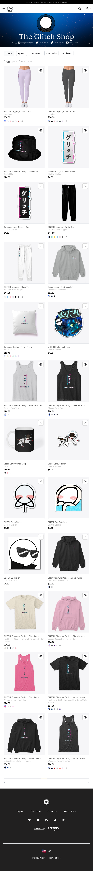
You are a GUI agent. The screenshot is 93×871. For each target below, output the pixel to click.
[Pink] (10, 121)
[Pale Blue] (16, 356)
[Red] (54, 768)
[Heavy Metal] (10, 648)
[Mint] (13, 356)
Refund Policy (70, 811)
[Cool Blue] (52, 709)
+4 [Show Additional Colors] (21, 121)
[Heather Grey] (8, 648)
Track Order (36, 811)
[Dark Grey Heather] (60, 121)
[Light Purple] (5, 121)
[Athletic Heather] (10, 706)
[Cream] (5, 648)
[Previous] (6, 781)
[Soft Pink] (13, 706)
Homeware (36, 53)
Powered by (46, 829)
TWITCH (38, 2)
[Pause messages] (89, 2)
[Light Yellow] (8, 356)
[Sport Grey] (5, 414)
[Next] (87, 781)
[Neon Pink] (5, 706)
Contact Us (52, 811)
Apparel (21, 53)
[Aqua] (52, 237)
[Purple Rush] (60, 709)
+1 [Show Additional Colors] (65, 768)
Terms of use (55, 858)
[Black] (52, 121)
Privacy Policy (38, 858)
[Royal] (8, 767)
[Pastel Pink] (8, 473)
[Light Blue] (57, 237)
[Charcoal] (49, 121)
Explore (9, 53)
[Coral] (60, 768)
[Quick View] (41, 70)
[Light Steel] (49, 296)
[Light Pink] (16, 648)
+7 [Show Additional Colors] (65, 237)
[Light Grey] (13, 121)
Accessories (51, 53)
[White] (16, 121)
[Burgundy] (18, 121)
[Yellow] (54, 237)
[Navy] (52, 296)
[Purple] (54, 645)
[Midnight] (52, 768)
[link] (24, 87)
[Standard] (8, 121)
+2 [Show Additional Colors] (65, 121)
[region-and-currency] (46, 851)
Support (20, 811)
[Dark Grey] (18, 297)
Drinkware (67, 53)
